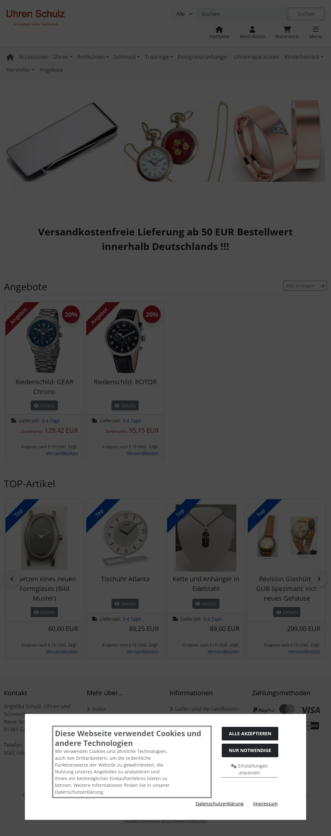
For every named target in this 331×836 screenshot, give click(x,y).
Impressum (265, 803)
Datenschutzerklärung (220, 803)
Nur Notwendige (250, 750)
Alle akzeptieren (250, 733)
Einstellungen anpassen (249, 769)
